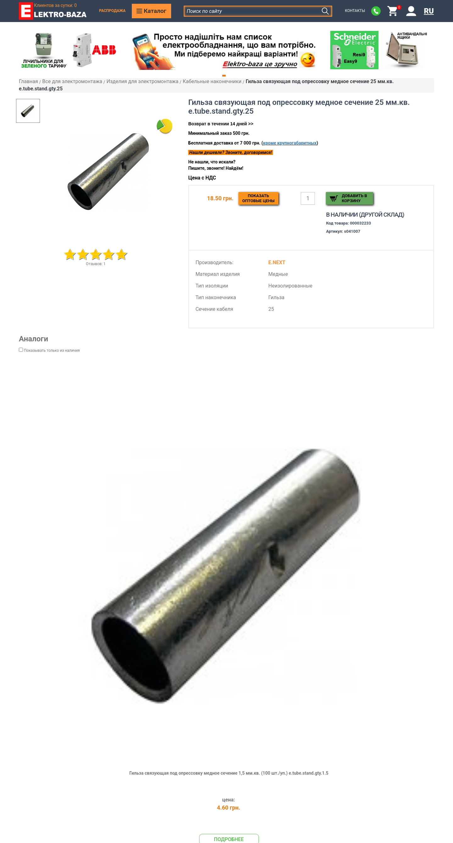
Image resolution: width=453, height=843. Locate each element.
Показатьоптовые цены (258, 198)
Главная (28, 81)
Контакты (355, 11)
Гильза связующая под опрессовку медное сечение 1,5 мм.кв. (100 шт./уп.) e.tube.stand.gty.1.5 (228, 773)
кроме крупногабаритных (289, 142)
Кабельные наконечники (212, 81)
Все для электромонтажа (72, 81)
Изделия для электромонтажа (142, 81)
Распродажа (112, 11)
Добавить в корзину (354, 198)
